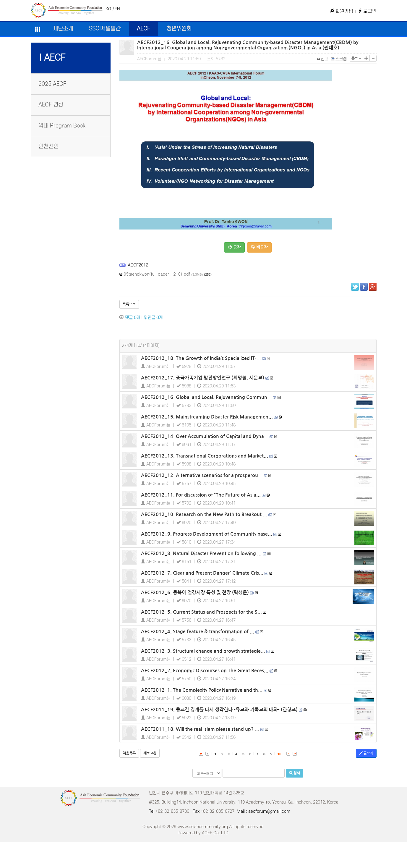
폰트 (356, 58)
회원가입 (341, 11)
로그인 (367, 11)
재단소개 (63, 29)
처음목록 (129, 753)
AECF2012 (138, 265)
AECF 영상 (50, 105)
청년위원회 (179, 29)
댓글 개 (132, 317)
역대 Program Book (61, 126)
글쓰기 (366, 753)
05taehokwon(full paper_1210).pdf (157, 274)
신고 (322, 59)
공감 (234, 247)
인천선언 (48, 146)
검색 (294, 773)
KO (108, 9)
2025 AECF (52, 84)
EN (117, 9)
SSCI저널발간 (105, 29)
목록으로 (129, 304)
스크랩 (339, 59)
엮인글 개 (153, 317)
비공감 (259, 247)
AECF (143, 29)
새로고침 (149, 753)
